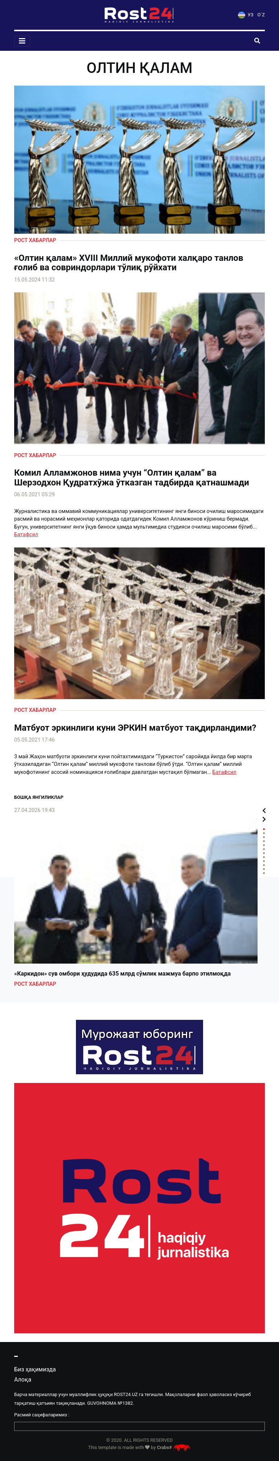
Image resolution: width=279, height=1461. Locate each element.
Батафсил (26, 535)
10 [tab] (264, 865)
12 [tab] (264, 873)
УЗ (245, 14)
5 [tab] (264, 845)
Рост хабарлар (35, 240)
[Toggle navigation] (22, 41)
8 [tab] (264, 857)
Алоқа (22, 1379)
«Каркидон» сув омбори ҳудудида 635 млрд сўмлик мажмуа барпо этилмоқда (122, 973)
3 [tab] (264, 837)
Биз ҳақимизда (35, 1369)
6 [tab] (264, 849)
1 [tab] (264, 829)
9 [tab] (264, 861)
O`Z (261, 14)
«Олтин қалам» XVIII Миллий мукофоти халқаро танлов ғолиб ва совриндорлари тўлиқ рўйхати (128, 262)
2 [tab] (264, 833)
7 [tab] (264, 853)
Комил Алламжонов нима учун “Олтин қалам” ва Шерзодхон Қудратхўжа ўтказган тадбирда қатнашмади (131, 477)
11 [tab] (264, 869)
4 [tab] (264, 841)
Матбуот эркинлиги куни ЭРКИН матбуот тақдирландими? (135, 727)
